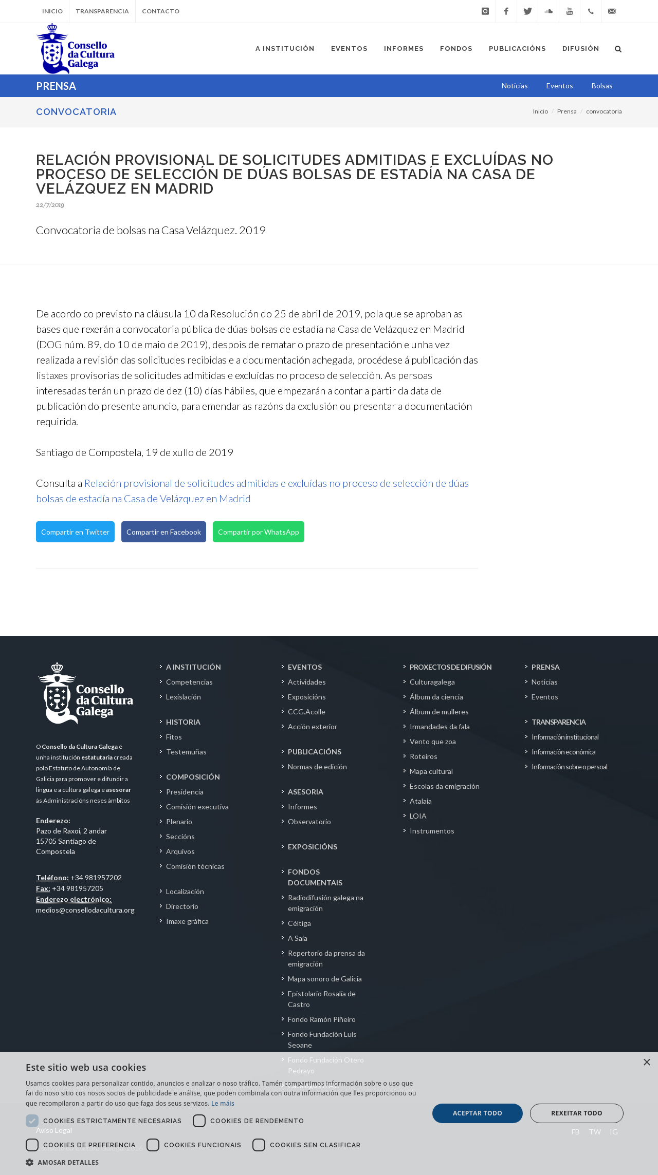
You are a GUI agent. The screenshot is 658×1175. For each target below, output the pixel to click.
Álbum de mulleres (439, 711)
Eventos (545, 696)
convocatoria (604, 111)
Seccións (180, 836)
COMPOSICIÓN (193, 776)
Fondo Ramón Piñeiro (322, 1019)
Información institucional (565, 736)
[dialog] (329, 1113)
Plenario (179, 821)
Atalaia (421, 801)
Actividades (307, 681)
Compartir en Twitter (75, 531)
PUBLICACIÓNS (314, 751)
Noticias (545, 681)
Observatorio (309, 821)
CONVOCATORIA (76, 111)
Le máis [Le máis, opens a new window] (222, 1103)
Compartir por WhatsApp (258, 531)
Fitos (174, 736)
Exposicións (307, 696)
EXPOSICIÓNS (312, 846)
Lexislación (183, 696)
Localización (185, 891)
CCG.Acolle (306, 711)
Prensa (567, 111)
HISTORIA (183, 721)
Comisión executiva (197, 806)
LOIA (418, 815)
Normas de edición (317, 766)
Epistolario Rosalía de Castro (322, 999)
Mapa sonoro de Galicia (325, 978)
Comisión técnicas (195, 866)
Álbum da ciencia (436, 696)
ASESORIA (305, 791)
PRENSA (546, 666)
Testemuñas (186, 751)
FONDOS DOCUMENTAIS (315, 877)
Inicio (52, 11)
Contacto (160, 11)
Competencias (189, 681)
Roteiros (423, 756)
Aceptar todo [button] (477, 1113)
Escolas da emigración (445, 786)
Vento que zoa (433, 741)
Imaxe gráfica (187, 921)
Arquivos (180, 851)
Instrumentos (432, 830)
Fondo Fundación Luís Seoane (322, 1039)
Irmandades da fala (440, 726)
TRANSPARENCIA (559, 721)
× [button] (646, 1063)
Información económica (563, 751)
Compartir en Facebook (163, 531)
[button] (221, 1162)
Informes (302, 806)
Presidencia (185, 791)
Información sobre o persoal (569, 766)
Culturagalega (432, 681)
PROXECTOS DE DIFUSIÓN (450, 666)
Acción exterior (312, 726)
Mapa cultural (431, 771)
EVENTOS (305, 666)
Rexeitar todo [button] (576, 1113)
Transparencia (102, 11)
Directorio (182, 906)
